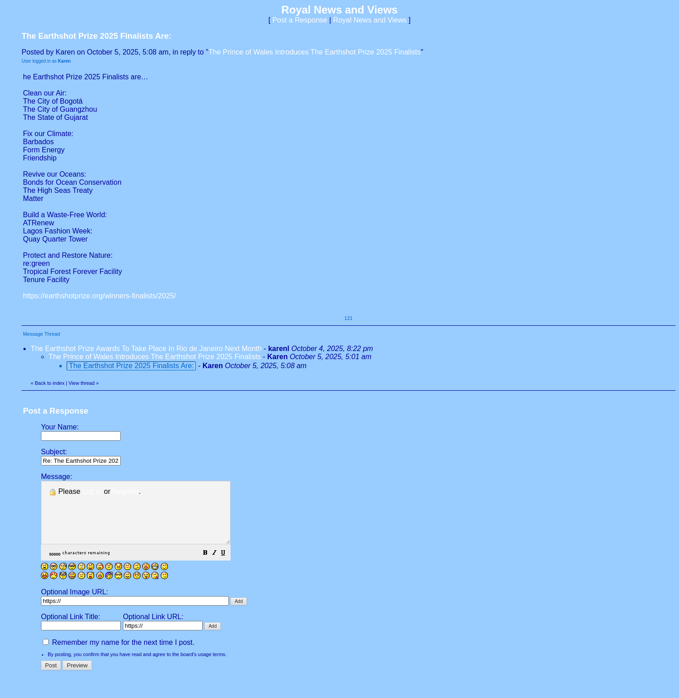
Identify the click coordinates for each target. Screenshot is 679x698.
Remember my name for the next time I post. (119, 654)
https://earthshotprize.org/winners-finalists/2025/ (99, 296)
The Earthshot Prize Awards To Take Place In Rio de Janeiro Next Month (146, 348)
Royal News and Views (370, 20)
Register (126, 491)
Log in (92, 491)
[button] (227, 566)
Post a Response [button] (299, 20)
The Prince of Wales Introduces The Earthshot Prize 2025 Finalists (314, 52)
